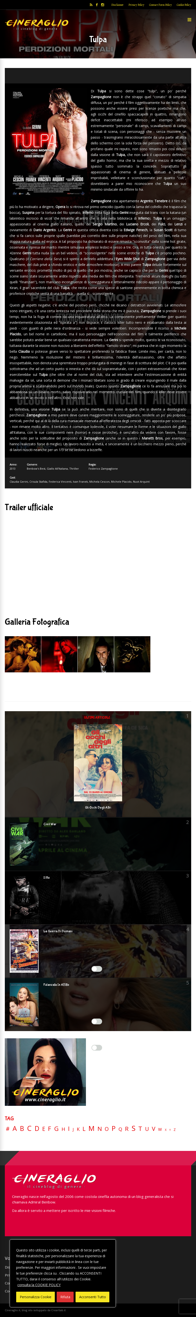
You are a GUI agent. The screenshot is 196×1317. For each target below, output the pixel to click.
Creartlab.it (58, 1310)
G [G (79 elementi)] (56, 1129)
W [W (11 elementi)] (160, 1130)
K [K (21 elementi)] (78, 1129)
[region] (63, 1273)
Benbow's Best (36, 468)
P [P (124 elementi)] (114, 1128)
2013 (12, 468)
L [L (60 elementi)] (84, 1129)
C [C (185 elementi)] (29, 1128)
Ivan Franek (80, 481)
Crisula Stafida (38, 481)
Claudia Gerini (19, 481)
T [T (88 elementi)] (140, 1129)
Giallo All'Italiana (57, 468)
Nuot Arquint (141, 481)
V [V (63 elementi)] (153, 1129)
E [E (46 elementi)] (43, 1129)
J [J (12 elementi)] (73, 1129)
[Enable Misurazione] (96, 1021)
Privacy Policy (136, 5)
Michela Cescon (99, 481)
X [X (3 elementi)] (166, 1129)
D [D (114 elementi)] (37, 1128)
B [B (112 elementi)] (22, 1128)
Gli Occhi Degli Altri (98, 808)
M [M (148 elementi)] (91, 1128)
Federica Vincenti (60, 481)
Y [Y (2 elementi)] (170, 1130)
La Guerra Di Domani (57, 931)
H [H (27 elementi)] (63, 1129)
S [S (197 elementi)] (133, 1128)
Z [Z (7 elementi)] (175, 1129)
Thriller (74, 468)
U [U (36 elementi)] (147, 1129)
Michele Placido (121, 481)
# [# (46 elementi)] (8, 1129)
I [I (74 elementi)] (69, 1129)
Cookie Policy (184, 5)
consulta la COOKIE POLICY (39, 1285)
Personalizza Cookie (35, 1297)
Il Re (46, 878)
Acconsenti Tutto (92, 1297)
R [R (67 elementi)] (127, 1129)
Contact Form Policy (160, 5)
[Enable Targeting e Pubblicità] (96, 1048)
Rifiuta (65, 1297)
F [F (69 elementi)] (49, 1129)
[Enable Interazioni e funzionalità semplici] (96, 969)
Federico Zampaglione (103, 468)
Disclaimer (117, 5)
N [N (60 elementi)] (100, 1129)
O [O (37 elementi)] (107, 1129)
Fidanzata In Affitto (56, 985)
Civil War (49, 824)
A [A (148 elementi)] (15, 1128)
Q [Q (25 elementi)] (120, 1129)
